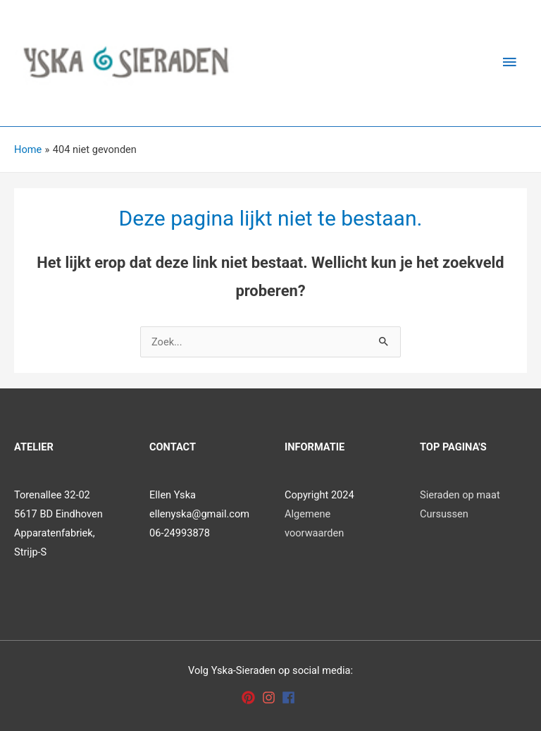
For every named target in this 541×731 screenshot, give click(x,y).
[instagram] (271, 697)
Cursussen (444, 514)
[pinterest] (250, 697)
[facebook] (290, 697)
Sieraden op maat (460, 495)
